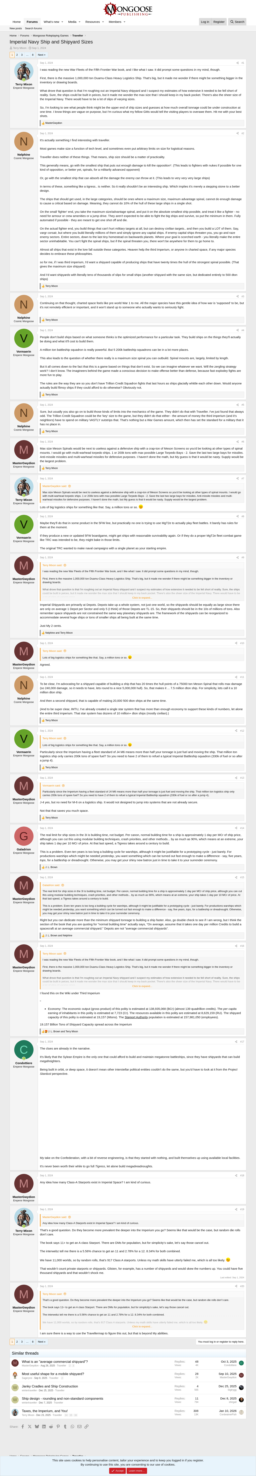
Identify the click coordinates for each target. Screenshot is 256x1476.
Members (115, 21)
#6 (243, 441)
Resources (92, 21)
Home (17, 21)
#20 (242, 1286)
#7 (243, 478)
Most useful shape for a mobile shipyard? (53, 1374)
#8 (243, 516)
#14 (242, 828)
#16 (242, 946)
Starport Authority (136, 1017)
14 (66, 1415)
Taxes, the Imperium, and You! (45, 1411)
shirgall (233, 1402)
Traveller (61, 1365)
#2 (243, 133)
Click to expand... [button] (142, 597)
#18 (242, 1175)
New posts (16, 28)
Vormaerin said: (52, 785)
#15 (242, 877)
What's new (51, 21)
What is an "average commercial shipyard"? (55, 1362)
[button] (62, 21)
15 (71, 1415)
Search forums (33, 28)
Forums (32, 21)
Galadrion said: (51, 885)
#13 (242, 777)
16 (75, 1415)
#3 (243, 296)
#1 (243, 63)
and (59, 632)
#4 (243, 330)
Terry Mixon (19, 47)
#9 (243, 557)
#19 (242, 1209)
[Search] (237, 21)
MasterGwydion (30, 1365)
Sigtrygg (232, 1389)
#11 (242, 677)
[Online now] (24, 80)
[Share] (237, 63)
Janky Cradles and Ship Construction (50, 1386)
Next (40, 54)
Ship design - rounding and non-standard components (62, 1398)
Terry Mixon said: (52, 565)
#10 (242, 643)
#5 (243, 404)
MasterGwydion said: (55, 486)
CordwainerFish (228, 1414)
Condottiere (230, 1365)
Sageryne (27, 1378)
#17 (242, 1041)
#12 (242, 730)
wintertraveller (29, 1390)
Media (72, 21)
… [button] (27, 54)
